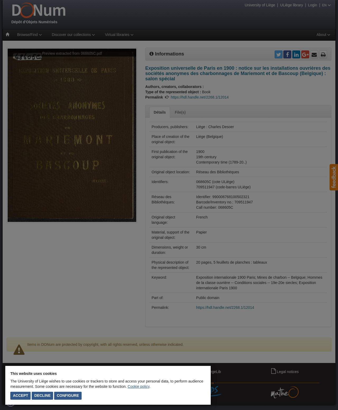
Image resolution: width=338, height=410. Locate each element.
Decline (42, 395)
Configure (68, 395)
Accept (20, 395)
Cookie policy (138, 386)
